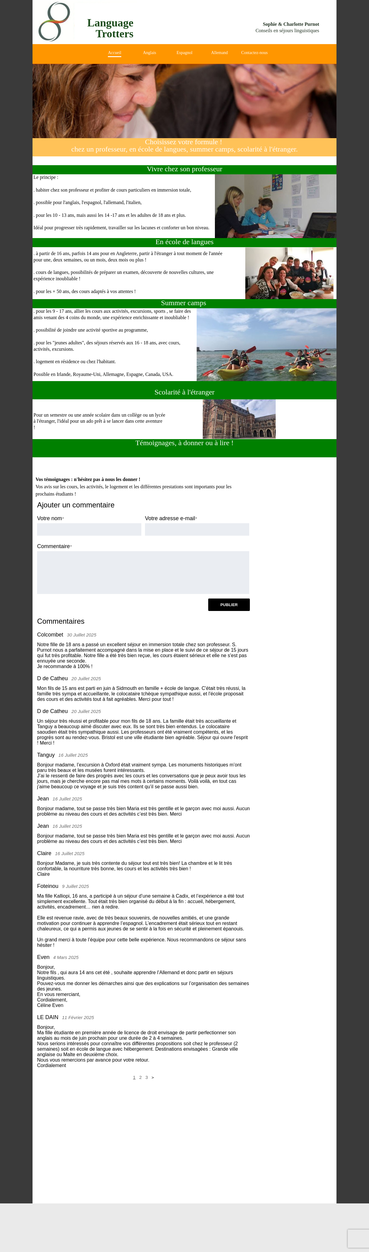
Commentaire (53, 546)
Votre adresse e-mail (170, 518)
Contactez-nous (254, 52)
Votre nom (49, 518)
